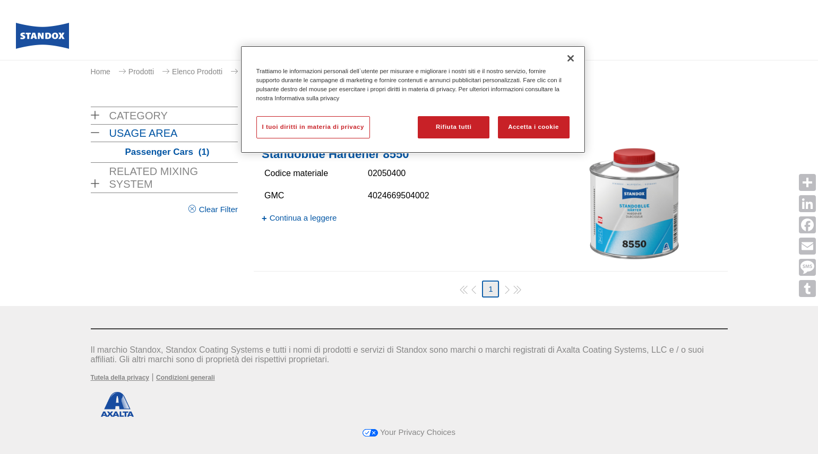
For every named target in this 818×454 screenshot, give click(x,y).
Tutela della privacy (120, 377)
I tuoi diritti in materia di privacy (313, 127)
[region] (412, 99)
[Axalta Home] (42, 39)
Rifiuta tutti (453, 127)
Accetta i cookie (533, 127)
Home (100, 71)
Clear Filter (218, 209)
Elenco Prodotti (197, 71)
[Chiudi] (570, 58)
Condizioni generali (185, 377)
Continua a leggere (303, 217)
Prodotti (141, 71)
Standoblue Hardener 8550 (335, 154)
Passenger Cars (167, 152)
